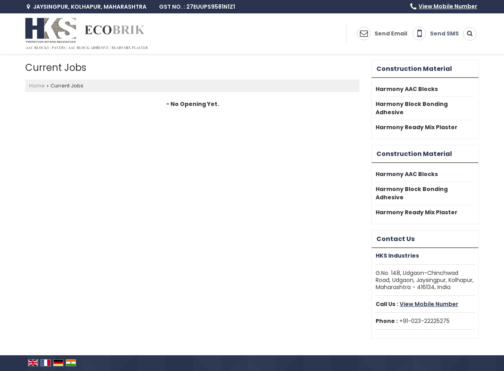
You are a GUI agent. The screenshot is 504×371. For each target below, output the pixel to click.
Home (37, 85)
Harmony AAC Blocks (407, 89)
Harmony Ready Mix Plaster (417, 127)
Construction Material (414, 68)
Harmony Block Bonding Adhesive (412, 108)
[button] (448, 6)
